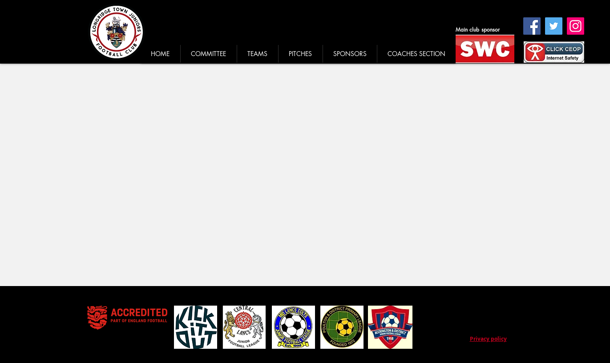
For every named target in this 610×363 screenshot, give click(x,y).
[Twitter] (553, 26)
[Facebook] (532, 26)
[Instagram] (575, 26)
